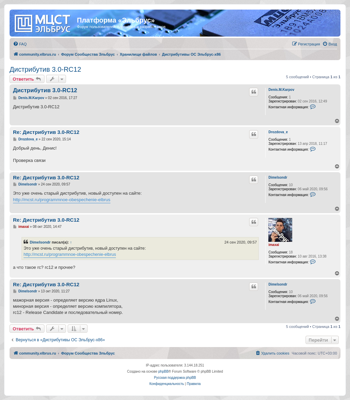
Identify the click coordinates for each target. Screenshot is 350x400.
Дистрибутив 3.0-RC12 (45, 69)
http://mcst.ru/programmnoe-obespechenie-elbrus (61, 199)
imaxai (273, 245)
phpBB (163, 371)
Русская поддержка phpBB (175, 378)
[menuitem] (20, 44)
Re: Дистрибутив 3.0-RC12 (46, 132)
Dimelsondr (277, 177)
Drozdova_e (278, 132)
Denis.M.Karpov (281, 90)
